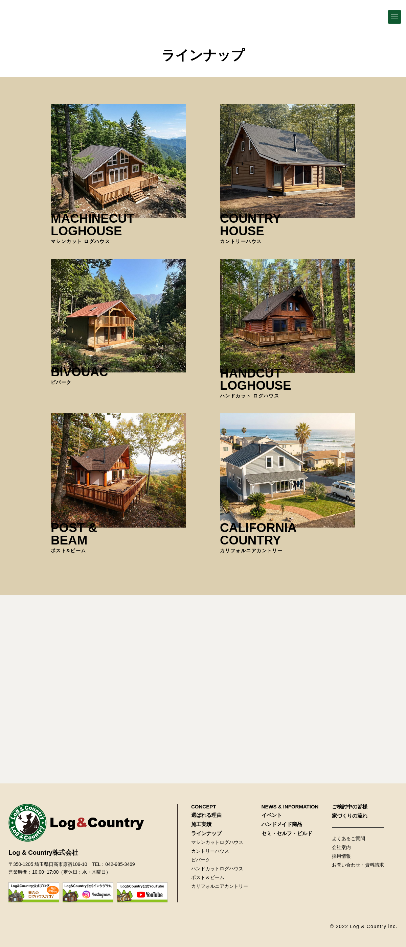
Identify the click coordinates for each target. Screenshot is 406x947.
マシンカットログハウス (217, 842)
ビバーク (200, 860)
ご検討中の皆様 (349, 806)
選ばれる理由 (206, 815)
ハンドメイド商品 (282, 824)
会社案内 (341, 847)
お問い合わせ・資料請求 (358, 865)
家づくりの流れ (349, 816)
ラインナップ (206, 833)
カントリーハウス (210, 851)
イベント (272, 815)
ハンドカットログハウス (217, 868)
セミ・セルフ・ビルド (287, 833)
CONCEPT (203, 806)
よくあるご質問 (348, 838)
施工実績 (201, 824)
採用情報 (341, 856)
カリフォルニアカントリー (219, 886)
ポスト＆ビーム (207, 877)
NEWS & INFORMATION (290, 806)
